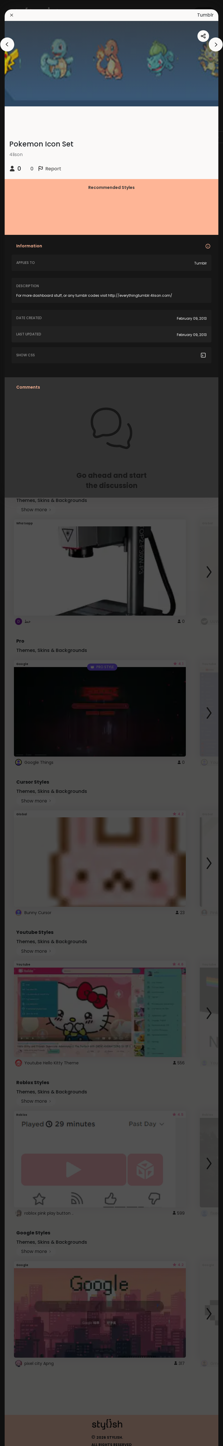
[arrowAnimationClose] (7, 44)
